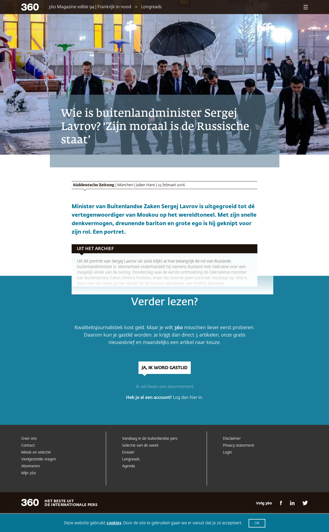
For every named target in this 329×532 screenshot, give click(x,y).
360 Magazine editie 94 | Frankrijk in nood (90, 7)
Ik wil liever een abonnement (164, 387)
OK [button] (256, 523)
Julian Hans (145, 185)
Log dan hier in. (188, 398)
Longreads (151, 7)
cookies (114, 523)
